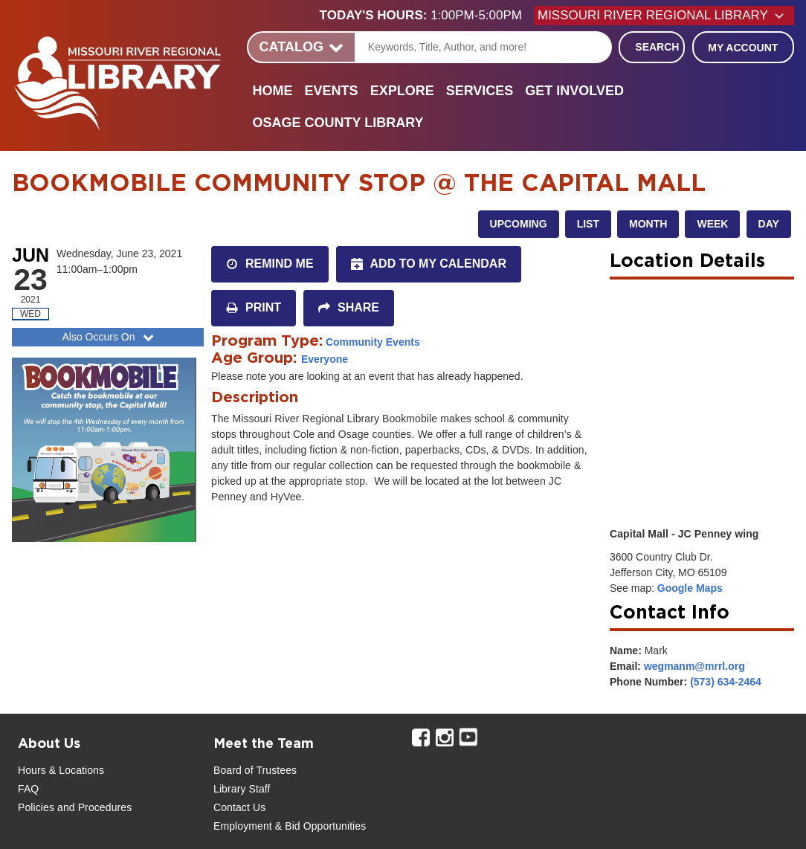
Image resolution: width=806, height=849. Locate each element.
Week (712, 224)
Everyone (324, 359)
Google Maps (690, 588)
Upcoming (518, 224)
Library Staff (242, 789)
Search (657, 47)
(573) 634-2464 (725, 682)
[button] (427, 15)
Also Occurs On (109, 337)
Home (273, 90)
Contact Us (239, 807)
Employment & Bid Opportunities (289, 826)
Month (648, 224)
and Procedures (93, 807)
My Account (743, 48)
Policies (36, 807)
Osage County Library (338, 122)
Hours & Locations (61, 770)
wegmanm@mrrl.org (694, 666)
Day (768, 224)
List (588, 224)
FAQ (28, 789)
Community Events (373, 342)
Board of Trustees (255, 770)
